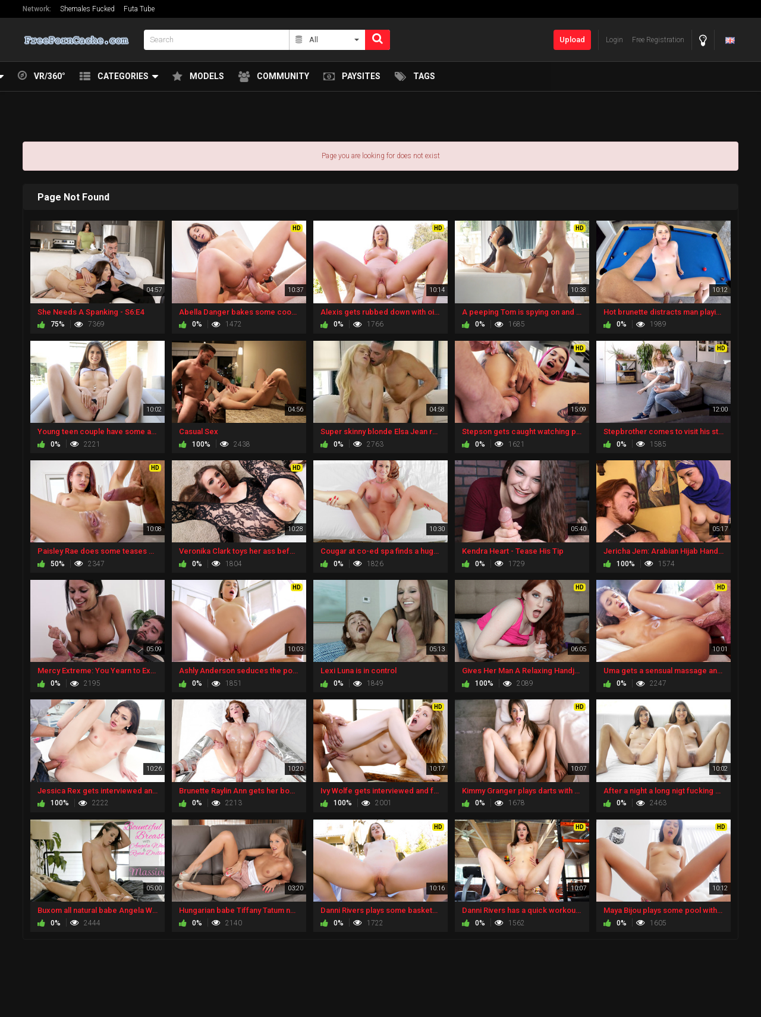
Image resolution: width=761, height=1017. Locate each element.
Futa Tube (139, 9)
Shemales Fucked (87, 9)
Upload (572, 39)
